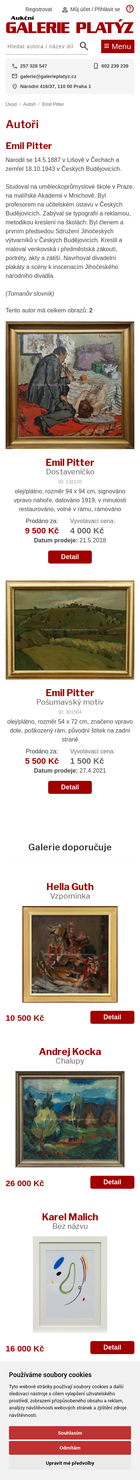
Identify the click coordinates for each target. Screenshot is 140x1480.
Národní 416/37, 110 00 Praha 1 (55, 86)
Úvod (11, 104)
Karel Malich (70, 1221)
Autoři (29, 104)
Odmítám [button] (69, 1448)
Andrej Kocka (70, 1055)
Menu (117, 45)
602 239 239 (115, 66)
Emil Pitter (53, 104)
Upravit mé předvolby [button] (70, 1463)
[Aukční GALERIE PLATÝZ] (70, 31)
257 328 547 (33, 66)
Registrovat (38, 9)
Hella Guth (70, 890)
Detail (70, 557)
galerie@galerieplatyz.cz (48, 76)
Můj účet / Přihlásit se (90, 9)
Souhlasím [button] (70, 1433)
